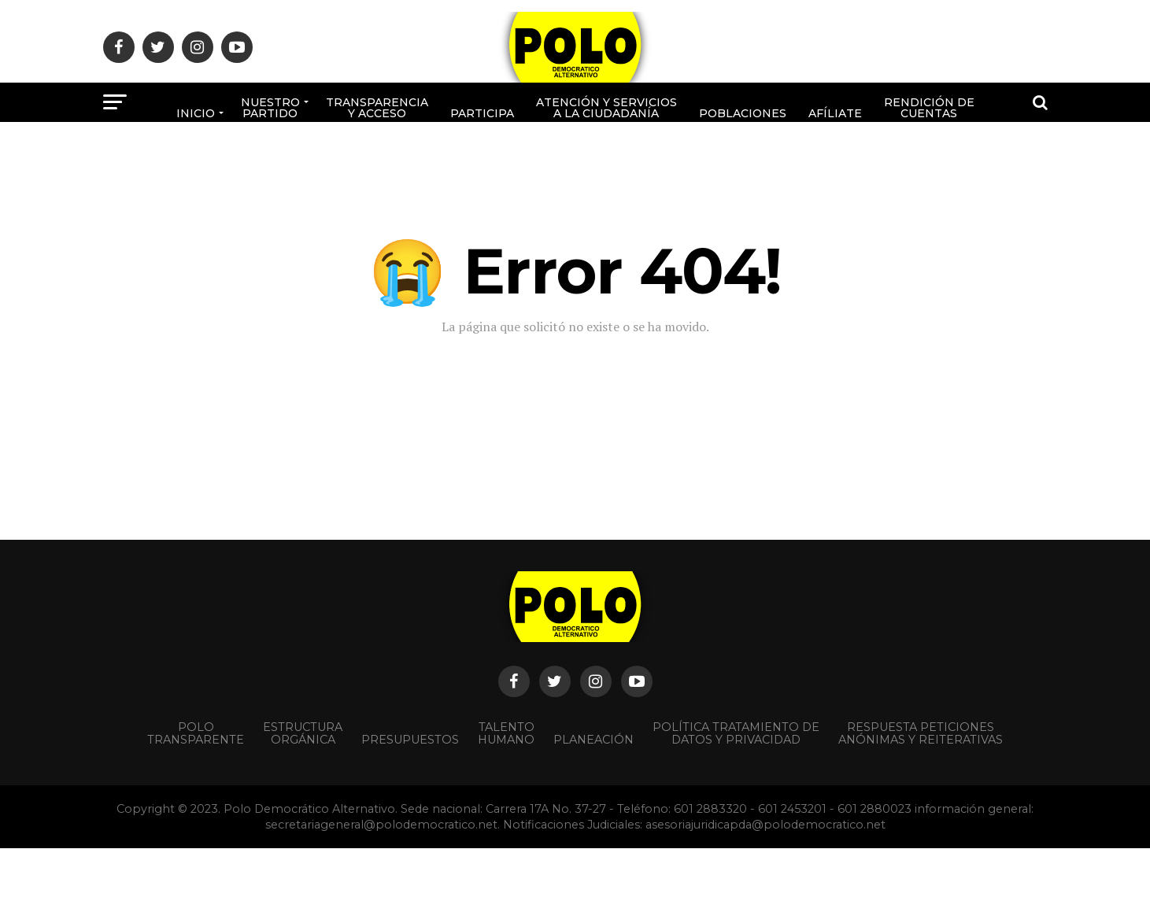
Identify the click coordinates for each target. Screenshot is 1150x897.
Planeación (593, 740)
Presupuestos (410, 740)
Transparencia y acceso (377, 107)
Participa (482, 113)
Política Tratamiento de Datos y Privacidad (736, 733)
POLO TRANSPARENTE (195, 733)
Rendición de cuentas (929, 107)
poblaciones (742, 113)
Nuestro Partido (270, 107)
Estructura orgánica (302, 733)
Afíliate (835, 113)
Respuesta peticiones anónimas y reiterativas (920, 733)
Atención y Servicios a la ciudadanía (606, 107)
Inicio (195, 113)
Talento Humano (506, 733)
